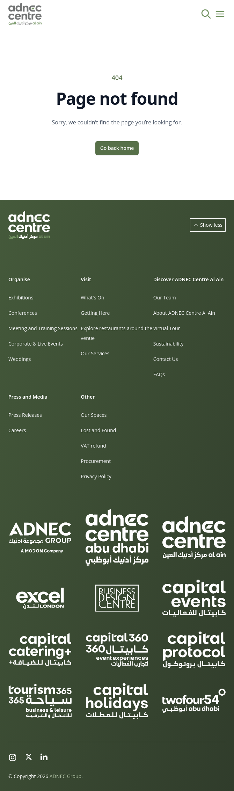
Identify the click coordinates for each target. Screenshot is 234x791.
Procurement (96, 461)
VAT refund (93, 445)
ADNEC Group (65, 776)
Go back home (117, 148)
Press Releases (25, 415)
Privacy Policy (96, 476)
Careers (17, 430)
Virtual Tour (166, 328)
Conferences (22, 313)
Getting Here (95, 313)
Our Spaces (94, 415)
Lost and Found (98, 430)
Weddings (19, 359)
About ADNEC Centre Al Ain (184, 313)
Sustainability (168, 343)
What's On (92, 297)
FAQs (159, 374)
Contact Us (165, 359)
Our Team (164, 297)
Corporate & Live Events (35, 343)
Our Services (95, 353)
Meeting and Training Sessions (43, 328)
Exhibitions (21, 297)
